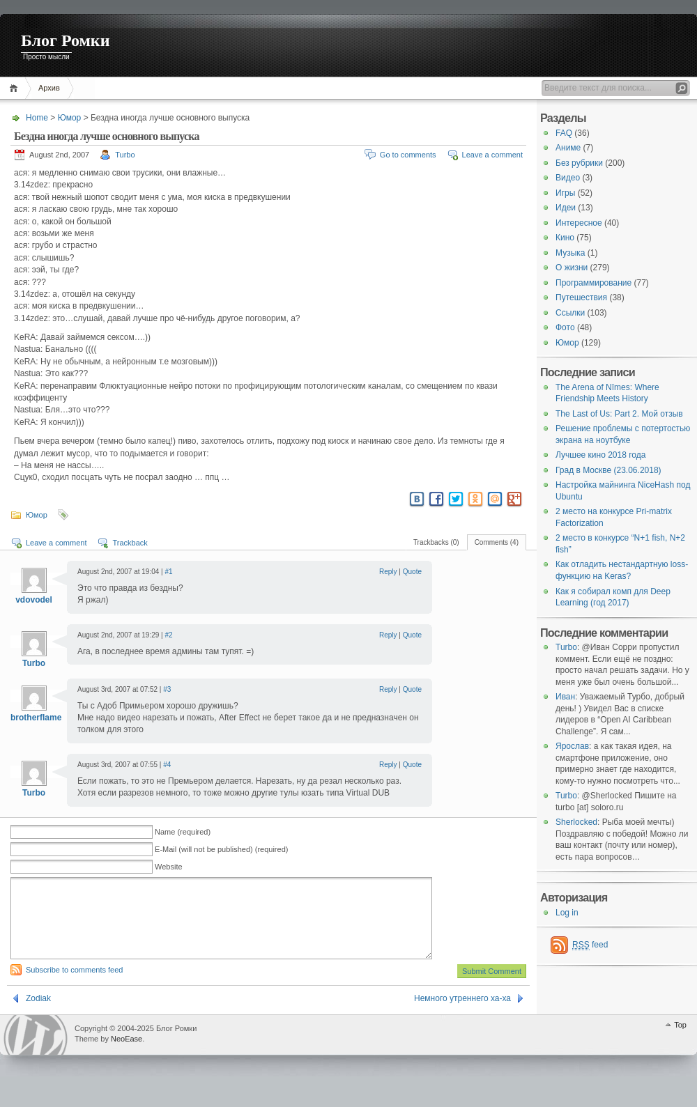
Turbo (125, 154)
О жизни (572, 267)
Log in (567, 913)
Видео (568, 178)
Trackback (129, 543)
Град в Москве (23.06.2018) (608, 470)
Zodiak (38, 1015)
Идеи (566, 207)
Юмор (70, 118)
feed (590, 945)
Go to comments (408, 154)
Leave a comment (492, 154)
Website (169, 866)
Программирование (593, 283)
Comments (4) (497, 542)
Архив (49, 88)
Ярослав (572, 746)
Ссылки (570, 313)
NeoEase (126, 1055)
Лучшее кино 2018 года (600, 455)
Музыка (570, 253)
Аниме (568, 148)
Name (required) (182, 832)
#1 (168, 571)
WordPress (35, 1051)
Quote (412, 571)
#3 (167, 689)
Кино (565, 237)
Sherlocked (576, 822)
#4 (167, 764)
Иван (565, 697)
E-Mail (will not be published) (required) (221, 849)
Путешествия (581, 297)
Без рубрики (579, 163)
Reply (388, 571)
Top (680, 1041)
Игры (565, 193)
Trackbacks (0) (436, 542)
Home (15, 88)
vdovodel (33, 600)
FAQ (564, 133)
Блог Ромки (65, 40)
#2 (168, 635)
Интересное (579, 223)
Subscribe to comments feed (74, 986)
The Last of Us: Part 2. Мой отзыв (619, 414)
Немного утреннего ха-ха (462, 1015)
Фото (565, 327)
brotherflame (35, 717)
